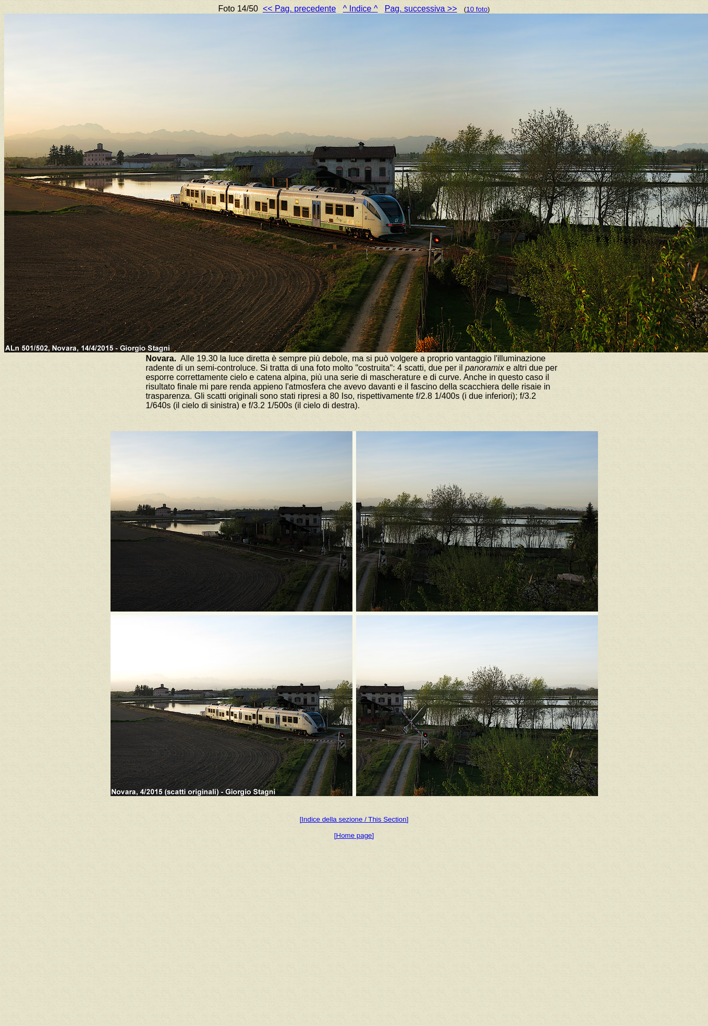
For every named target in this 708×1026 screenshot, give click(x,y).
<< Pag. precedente (299, 8)
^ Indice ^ (360, 8)
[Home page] (354, 835)
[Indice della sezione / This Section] (354, 819)
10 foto (476, 9)
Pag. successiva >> (421, 8)
